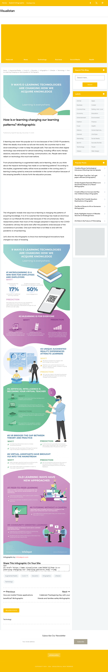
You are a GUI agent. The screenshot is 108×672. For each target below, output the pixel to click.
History (79, 130)
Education (35, 576)
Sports (79, 143)
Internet (79, 134)
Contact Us (30, 3)
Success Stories (96, 143)
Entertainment (81, 118)
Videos (79, 151)
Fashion (79, 122)
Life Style (94, 134)
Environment (95, 118)
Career (93, 105)
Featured (9, 60)
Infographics (47, 576)
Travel (93, 147)
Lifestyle (57, 576)
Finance (93, 122)
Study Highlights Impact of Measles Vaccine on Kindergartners (87, 214)
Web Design (95, 151)
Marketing (80, 138)
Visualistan (56, 666)
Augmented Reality (11, 576)
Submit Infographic (16, 3)
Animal (79, 101)
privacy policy (54, 655)
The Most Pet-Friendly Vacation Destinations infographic (86, 200)
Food (78, 126)
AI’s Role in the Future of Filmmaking (88, 221)
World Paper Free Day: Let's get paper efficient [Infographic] (86, 176)
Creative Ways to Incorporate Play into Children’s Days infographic (87, 193)
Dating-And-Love (97, 109)
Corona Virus (81, 109)
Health (91, 60)
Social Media (75, 60)
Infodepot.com (22, 557)
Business (58, 60)
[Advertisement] (54, 39)
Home (4, 3)
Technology (42, 60)
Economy (80, 113)
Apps (93, 101)
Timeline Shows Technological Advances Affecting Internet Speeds (88, 169)
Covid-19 (25, 576)
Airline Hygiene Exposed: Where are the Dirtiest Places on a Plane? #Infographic (88, 184)
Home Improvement (97, 130)
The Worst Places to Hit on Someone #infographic (88, 207)
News (26, 60)
